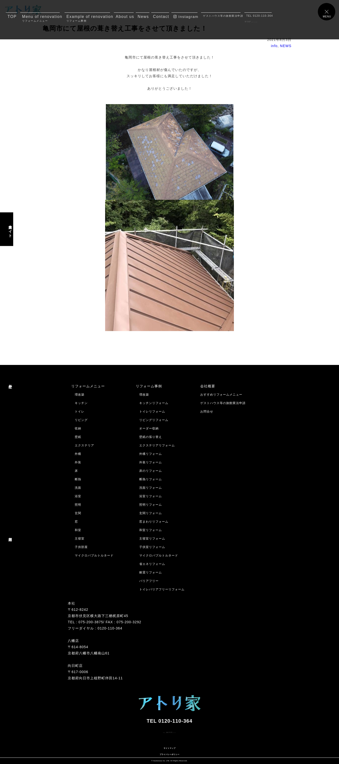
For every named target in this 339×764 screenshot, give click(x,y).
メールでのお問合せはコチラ (24, 742)
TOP (12, 16)
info (274, 46)
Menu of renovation (41, 18)
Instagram (185, 16)
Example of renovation (88, 18)
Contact (161, 16)
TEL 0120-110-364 (259, 15)
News (143, 16)
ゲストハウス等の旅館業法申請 (222, 15)
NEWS (285, 46)
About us (125, 16)
